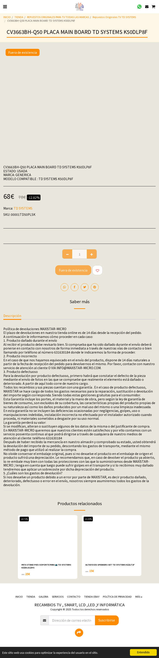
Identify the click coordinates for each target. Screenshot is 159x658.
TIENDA (19, 17)
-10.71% (24, 519)
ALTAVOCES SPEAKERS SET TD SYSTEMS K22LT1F (109, 564)
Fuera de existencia (73, 270)
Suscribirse (106, 620)
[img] (47, 537)
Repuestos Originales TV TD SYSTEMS (114, 17)
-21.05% (88, 519)
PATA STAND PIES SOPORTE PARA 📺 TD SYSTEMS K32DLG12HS (46, 566)
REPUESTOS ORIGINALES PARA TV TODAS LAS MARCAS (58, 17)
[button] (5, 6)
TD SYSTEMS (23, 208)
